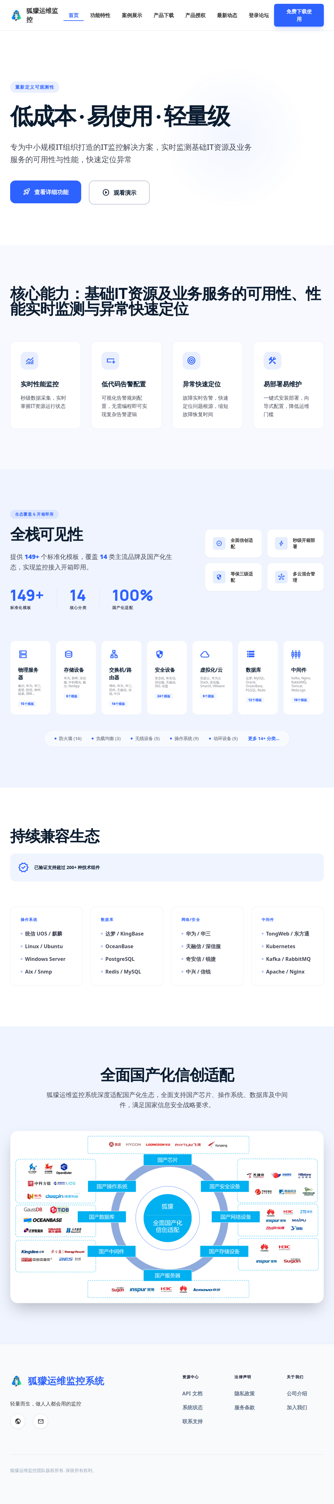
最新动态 (227, 15)
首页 (74, 15)
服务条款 (244, 1407)
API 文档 (192, 1393)
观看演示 (119, 192)
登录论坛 (259, 15)
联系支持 (192, 1421)
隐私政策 (244, 1393)
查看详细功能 (46, 192)
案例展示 (132, 15)
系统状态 (192, 1407)
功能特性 (100, 15)
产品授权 (195, 15)
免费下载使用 (299, 15)
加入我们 (297, 1407)
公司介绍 (297, 1393)
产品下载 (164, 15)
